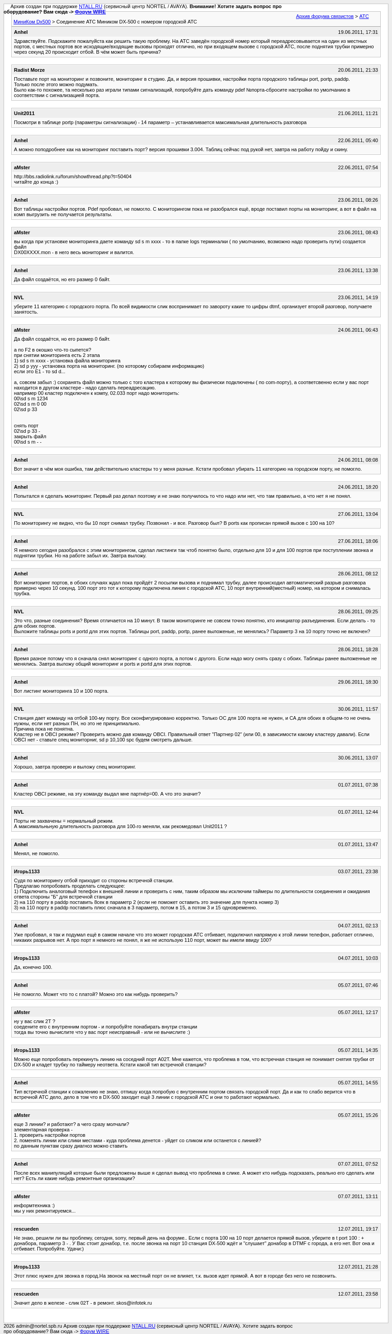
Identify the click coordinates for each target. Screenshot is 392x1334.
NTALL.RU (90, 6)
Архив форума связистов (325, 16)
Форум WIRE (90, 11)
